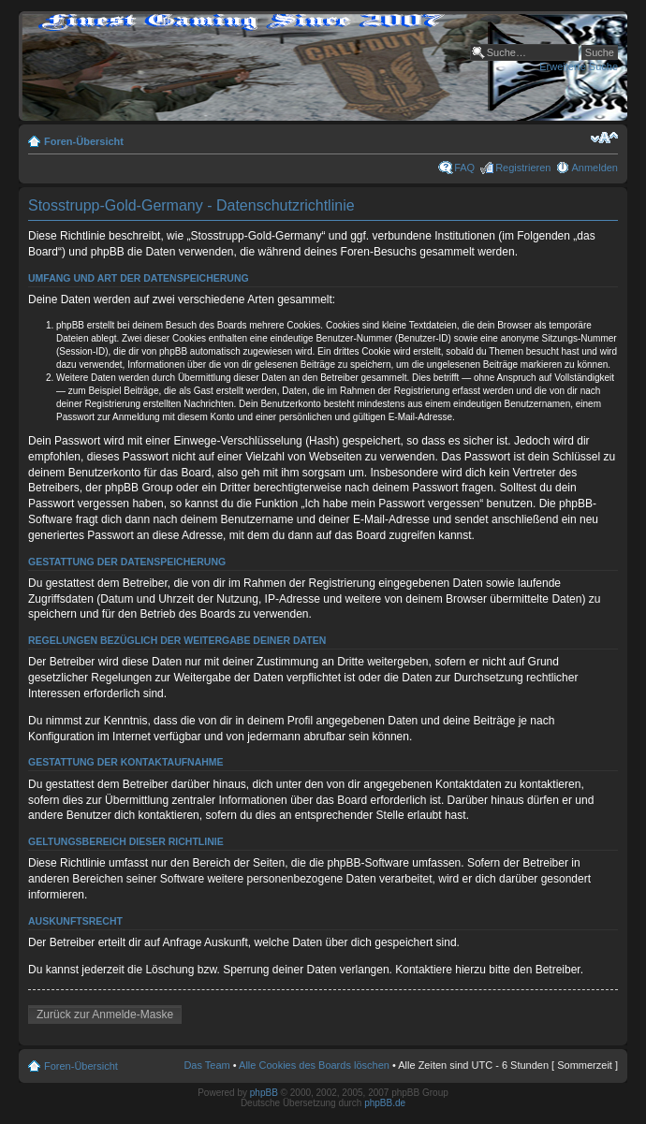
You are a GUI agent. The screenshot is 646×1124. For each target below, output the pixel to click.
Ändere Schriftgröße (604, 137)
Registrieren (523, 167)
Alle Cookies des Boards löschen (314, 1065)
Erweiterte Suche (578, 66)
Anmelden (594, 167)
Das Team (206, 1065)
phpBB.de (384, 1103)
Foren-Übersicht (84, 141)
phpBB (264, 1093)
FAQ (464, 167)
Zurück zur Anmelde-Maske (105, 1014)
